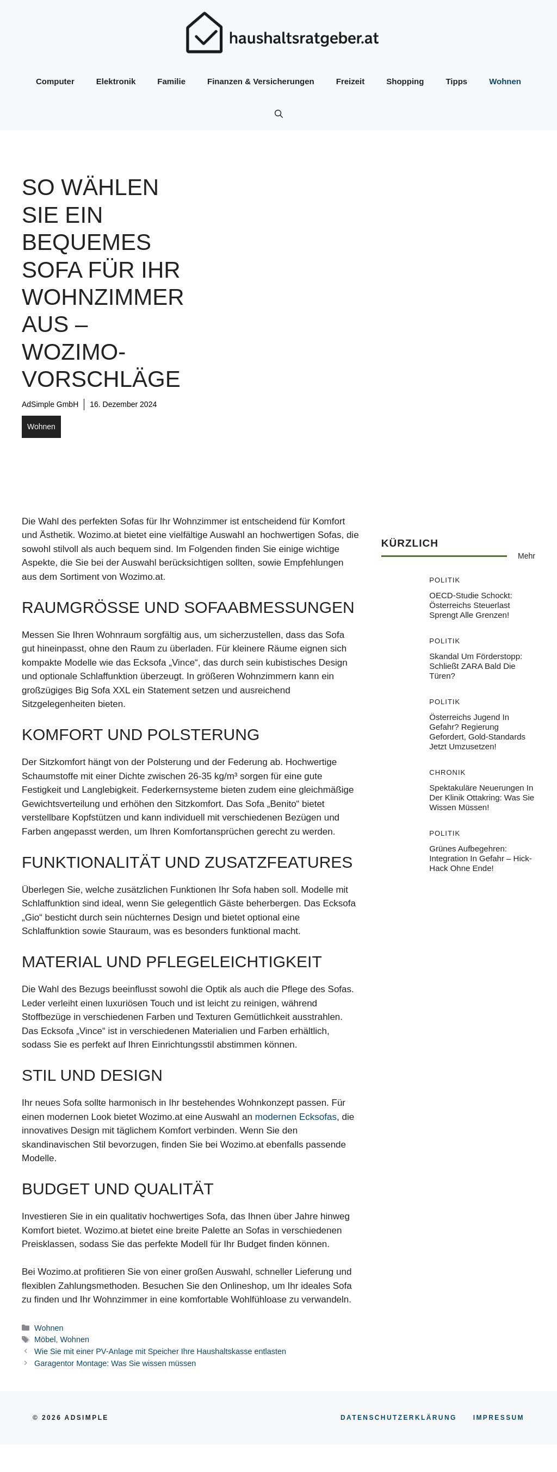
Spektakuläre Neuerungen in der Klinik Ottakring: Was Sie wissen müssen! (481, 797)
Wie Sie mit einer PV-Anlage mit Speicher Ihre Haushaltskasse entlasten (160, 1351)
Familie (171, 81)
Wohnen (505, 81)
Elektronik (116, 81)
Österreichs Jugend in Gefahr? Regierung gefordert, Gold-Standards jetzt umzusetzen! (477, 731)
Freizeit (350, 81)
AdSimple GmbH (50, 404)
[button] (279, 114)
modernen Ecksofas (296, 1117)
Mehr (526, 556)
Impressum (498, 1417)
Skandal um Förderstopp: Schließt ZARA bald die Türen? (475, 666)
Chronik (447, 772)
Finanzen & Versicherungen (260, 81)
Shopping (405, 81)
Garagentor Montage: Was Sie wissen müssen (115, 1363)
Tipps (456, 81)
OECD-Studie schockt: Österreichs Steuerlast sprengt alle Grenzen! (470, 605)
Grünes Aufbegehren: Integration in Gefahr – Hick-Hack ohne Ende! (480, 858)
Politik (444, 580)
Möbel (44, 1339)
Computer (55, 81)
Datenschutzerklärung (399, 1417)
